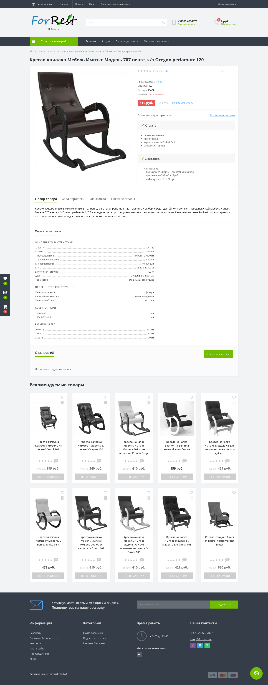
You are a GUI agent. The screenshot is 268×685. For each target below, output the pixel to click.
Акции (106, 41)
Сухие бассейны (93, 633)
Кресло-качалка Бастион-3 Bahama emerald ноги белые (177, 445)
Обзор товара (46, 199)
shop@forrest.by (201, 639)
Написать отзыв (218, 354)
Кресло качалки (47, 51)
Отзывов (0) (98, 199)
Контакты (35, 643)
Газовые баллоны (94, 643)
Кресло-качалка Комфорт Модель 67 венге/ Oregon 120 (91, 445)
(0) (166, 71)
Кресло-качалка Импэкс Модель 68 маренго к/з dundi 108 (176, 540)
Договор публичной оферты (115, 4)
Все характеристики (222, 115)
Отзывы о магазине (156, 41)
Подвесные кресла (94, 638)
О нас (92, 4)
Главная (91, 41)
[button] (43, 4)
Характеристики (73, 199)
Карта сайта (37, 648)
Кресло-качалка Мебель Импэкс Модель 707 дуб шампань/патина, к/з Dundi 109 (134, 544)
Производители (127, 41)
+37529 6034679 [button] (202, 633)
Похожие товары (123, 199)
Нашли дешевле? (182, 102)
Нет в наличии (48, 477)
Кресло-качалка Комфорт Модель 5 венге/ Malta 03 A (48, 540)
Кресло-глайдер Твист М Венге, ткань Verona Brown (219, 540)
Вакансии (35, 633)
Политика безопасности (44, 638)
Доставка (64, 4)
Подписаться (224, 604)
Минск (53, 29)
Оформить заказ (229, 24)
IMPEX (159, 81)
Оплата (79, 4)
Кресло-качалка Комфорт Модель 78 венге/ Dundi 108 (48, 445)
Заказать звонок (186, 24)
